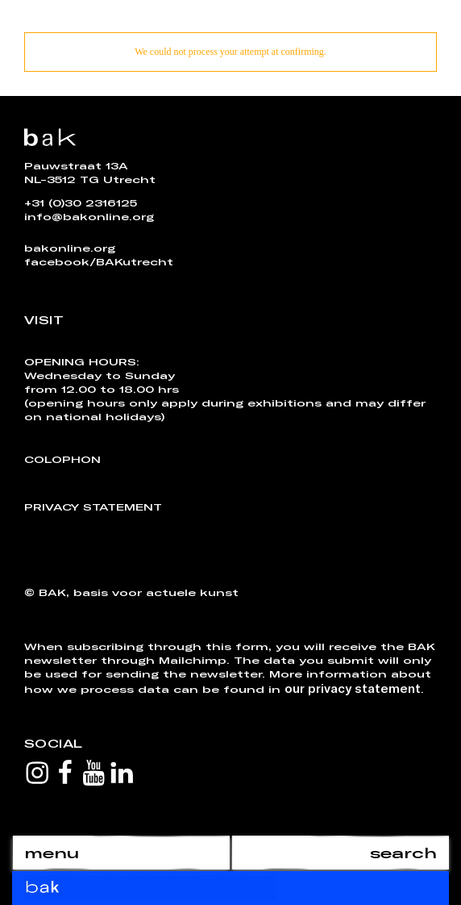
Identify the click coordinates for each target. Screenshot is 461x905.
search (403, 852)
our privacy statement (352, 687)
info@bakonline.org (89, 216)
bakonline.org (69, 247)
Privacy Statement (93, 506)
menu (51, 852)
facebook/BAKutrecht (98, 261)
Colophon (62, 459)
